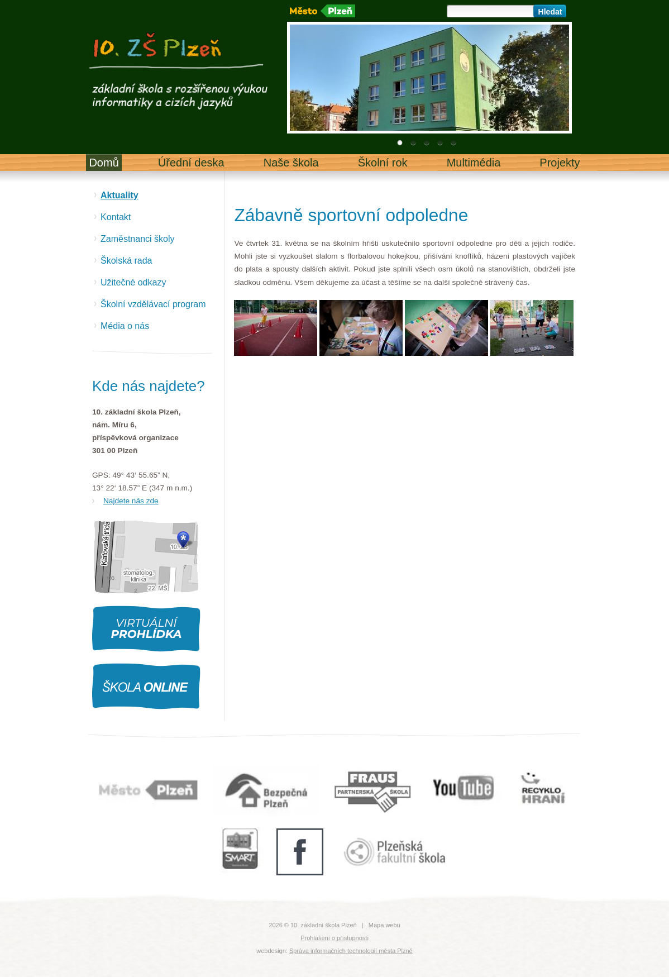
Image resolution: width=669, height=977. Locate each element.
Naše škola (291, 162)
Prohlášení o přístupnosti (334, 938)
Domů (103, 162)
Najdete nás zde (131, 501)
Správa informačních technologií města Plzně (351, 950)
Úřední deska (191, 162)
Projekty (559, 162)
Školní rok (383, 162)
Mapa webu (384, 925)
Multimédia (474, 162)
